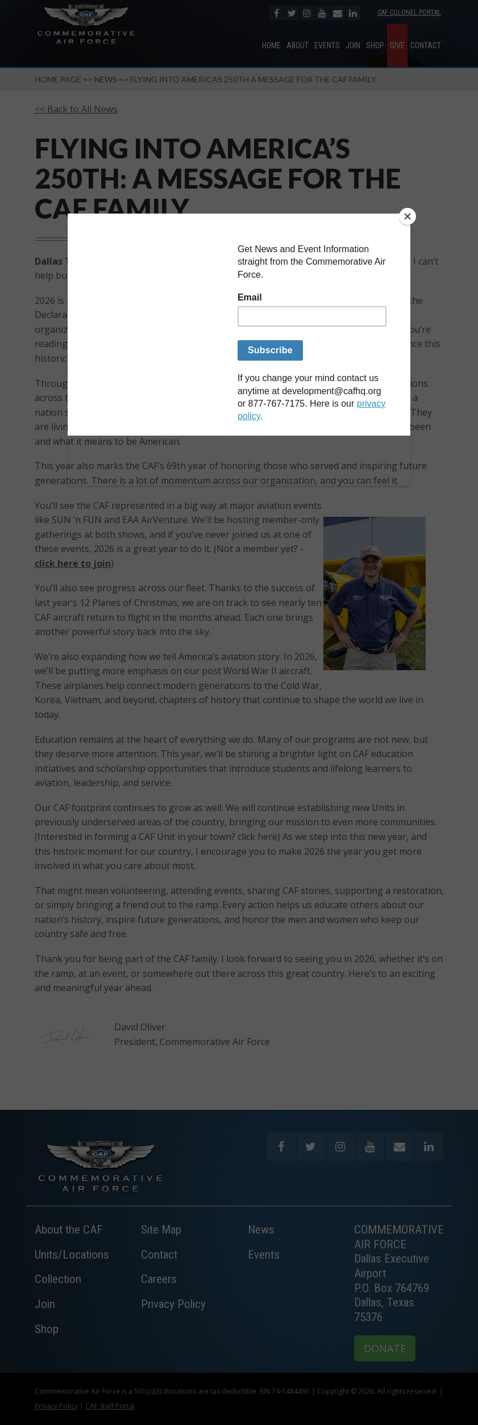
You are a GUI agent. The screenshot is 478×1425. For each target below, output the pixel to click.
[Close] (407, 216)
